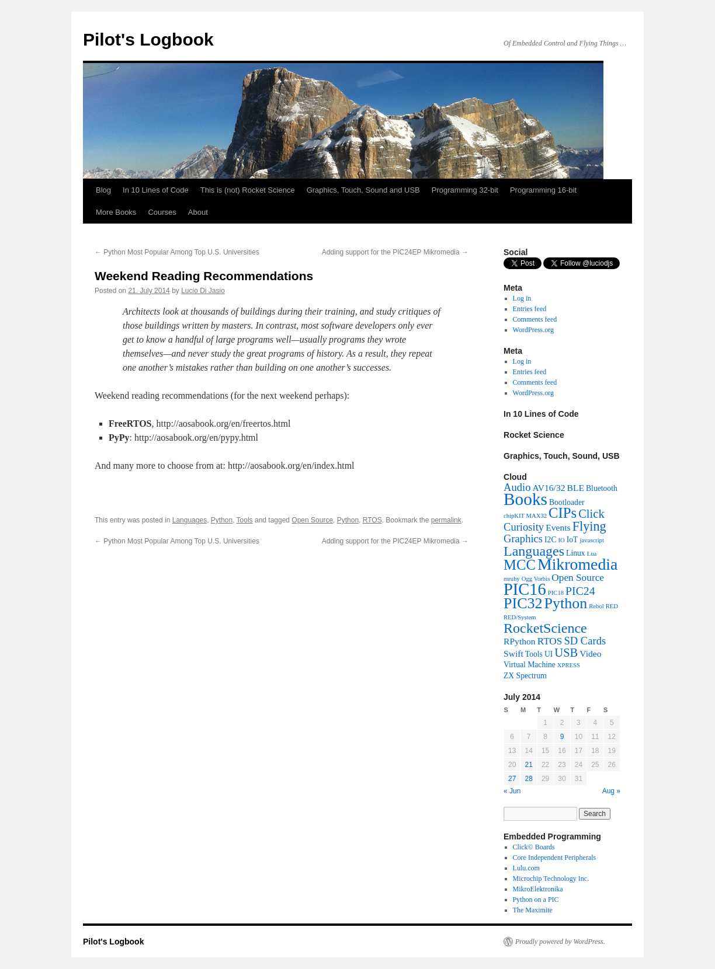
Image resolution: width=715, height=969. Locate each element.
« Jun (512, 791)
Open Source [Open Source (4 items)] (577, 577)
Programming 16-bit (543, 190)
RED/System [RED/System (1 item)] (520, 617)
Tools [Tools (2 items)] (534, 654)
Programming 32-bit (465, 190)
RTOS (372, 520)
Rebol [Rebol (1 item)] (596, 606)
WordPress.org (533, 330)
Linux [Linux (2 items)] (575, 553)
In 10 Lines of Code (156, 190)
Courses (162, 212)
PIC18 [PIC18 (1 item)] (556, 593)
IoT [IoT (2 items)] (572, 539)
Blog (103, 190)
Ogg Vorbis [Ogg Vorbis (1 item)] (536, 579)
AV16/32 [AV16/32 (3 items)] (548, 488)
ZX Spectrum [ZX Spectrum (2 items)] (525, 675)
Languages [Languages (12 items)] (534, 551)
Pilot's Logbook (148, 39)
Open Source (312, 520)
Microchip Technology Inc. (551, 878)
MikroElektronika (538, 889)
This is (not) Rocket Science (247, 190)
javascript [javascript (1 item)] (591, 540)
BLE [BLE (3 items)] (575, 488)
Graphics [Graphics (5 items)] (523, 538)
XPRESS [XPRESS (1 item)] (568, 665)
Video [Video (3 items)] (590, 653)
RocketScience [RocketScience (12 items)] (545, 628)
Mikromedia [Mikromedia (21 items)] (577, 564)
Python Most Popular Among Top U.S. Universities (177, 252)
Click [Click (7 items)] (591, 513)
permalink (446, 520)
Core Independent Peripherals (554, 857)
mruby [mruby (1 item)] (512, 579)
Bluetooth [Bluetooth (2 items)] (601, 488)
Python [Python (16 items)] (566, 603)
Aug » (611, 791)
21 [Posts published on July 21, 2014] (528, 765)
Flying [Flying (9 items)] (589, 526)
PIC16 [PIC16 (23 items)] (525, 589)
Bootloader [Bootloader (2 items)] (567, 502)
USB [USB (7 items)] (566, 652)
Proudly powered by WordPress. (560, 941)
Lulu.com (526, 868)
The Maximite (533, 910)
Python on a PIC (536, 899)
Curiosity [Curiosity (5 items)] (524, 527)
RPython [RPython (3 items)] (520, 641)
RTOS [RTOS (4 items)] (550, 641)
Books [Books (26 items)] (525, 499)
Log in (522, 298)
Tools (245, 520)
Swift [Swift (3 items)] (513, 653)
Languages (189, 520)
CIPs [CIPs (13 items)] (563, 513)
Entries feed (530, 309)
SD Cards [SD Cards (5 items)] (585, 641)
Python (221, 520)
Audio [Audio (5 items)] (517, 487)
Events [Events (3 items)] (558, 527)
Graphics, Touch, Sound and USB (363, 190)
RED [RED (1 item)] (612, 606)
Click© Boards (534, 847)
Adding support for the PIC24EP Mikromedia (395, 252)
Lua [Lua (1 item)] (592, 553)
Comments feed (535, 319)
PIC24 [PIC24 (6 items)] (580, 590)
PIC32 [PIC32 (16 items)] (523, 603)
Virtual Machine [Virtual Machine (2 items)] (530, 664)
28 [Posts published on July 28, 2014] (528, 779)
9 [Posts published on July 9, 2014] (562, 737)
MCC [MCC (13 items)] (520, 565)
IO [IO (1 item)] (561, 540)
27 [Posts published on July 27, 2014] (512, 779)
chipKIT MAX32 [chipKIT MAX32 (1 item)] (525, 516)
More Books (116, 212)
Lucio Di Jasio (203, 291)
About (198, 212)
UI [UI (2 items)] (548, 654)
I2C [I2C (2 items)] (550, 539)
